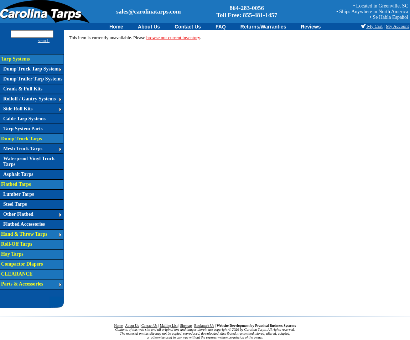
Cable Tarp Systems (24, 118)
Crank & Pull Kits (22, 88)
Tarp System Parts (23, 128)
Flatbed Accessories (24, 224)
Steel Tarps (15, 204)
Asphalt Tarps (18, 174)
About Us (149, 27)
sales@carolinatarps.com (148, 11)
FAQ (221, 27)
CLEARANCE (17, 274)
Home (116, 27)
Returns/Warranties (263, 27)
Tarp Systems (15, 59)
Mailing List (169, 326)
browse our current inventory (173, 37)
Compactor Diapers (22, 264)
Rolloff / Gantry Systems (32, 98)
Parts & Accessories (31, 284)
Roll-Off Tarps (16, 244)
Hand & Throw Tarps (31, 234)
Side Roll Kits (32, 108)
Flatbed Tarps (16, 184)
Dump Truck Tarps (21, 138)
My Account (397, 26)
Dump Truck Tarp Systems (32, 69)
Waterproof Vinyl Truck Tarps (29, 161)
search (44, 40)
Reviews (311, 27)
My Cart (372, 26)
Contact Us (188, 27)
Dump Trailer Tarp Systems (32, 79)
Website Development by (256, 326)
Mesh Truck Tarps (32, 148)
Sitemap (186, 326)
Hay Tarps (12, 254)
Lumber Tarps (18, 194)
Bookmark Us (204, 326)
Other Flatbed (32, 214)
